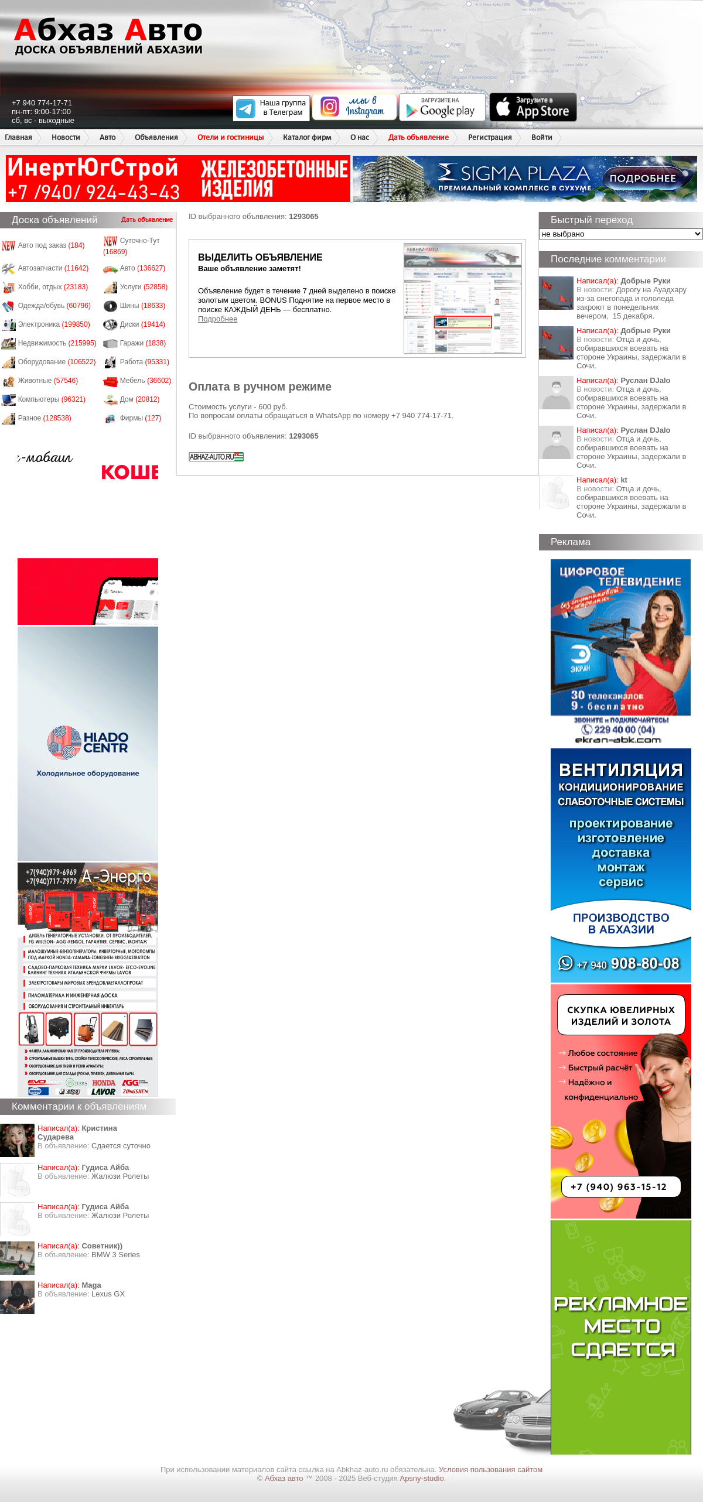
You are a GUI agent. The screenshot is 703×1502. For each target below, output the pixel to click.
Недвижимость (57, 343)
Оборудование (57, 362)
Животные (48, 381)
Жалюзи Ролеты (120, 1176)
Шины (143, 306)
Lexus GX (108, 1293)
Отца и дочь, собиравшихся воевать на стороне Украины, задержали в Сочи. (631, 352)
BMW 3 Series (115, 1254)
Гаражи (143, 343)
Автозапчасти (53, 268)
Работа (144, 362)
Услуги (144, 287)
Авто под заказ (51, 245)
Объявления (156, 137)
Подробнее (217, 318)
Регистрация (490, 137)
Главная (18, 137)
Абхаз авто (285, 1478)
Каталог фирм (307, 137)
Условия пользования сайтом (490, 1469)
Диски (143, 324)
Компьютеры (52, 399)
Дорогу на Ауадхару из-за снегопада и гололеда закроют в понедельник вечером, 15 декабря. (631, 302)
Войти (541, 137)
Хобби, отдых (53, 287)
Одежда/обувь (54, 306)
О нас (359, 137)
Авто (107, 137)
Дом (140, 399)
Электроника (54, 324)
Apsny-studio (421, 1478)
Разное (44, 418)
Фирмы (141, 418)
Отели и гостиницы (230, 137)
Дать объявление (418, 137)
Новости (66, 137)
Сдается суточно (121, 1145)
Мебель (146, 381)
